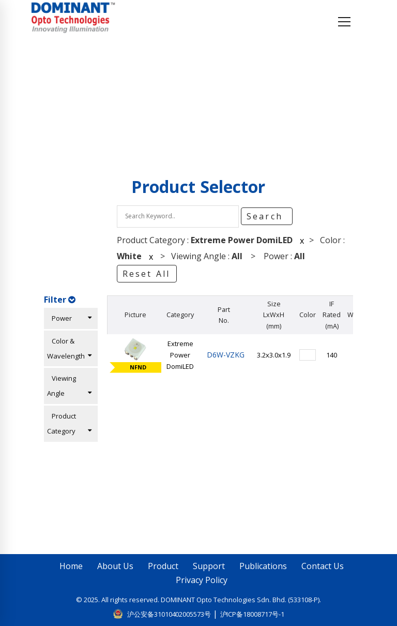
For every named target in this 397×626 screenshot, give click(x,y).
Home (61, 96)
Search (266, 216)
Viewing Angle (69, 386)
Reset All (147, 273)
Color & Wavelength (69, 348)
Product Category (69, 423)
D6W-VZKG (224, 355)
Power (69, 318)
